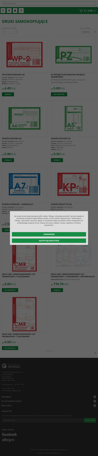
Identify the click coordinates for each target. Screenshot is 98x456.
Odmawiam (48, 234)
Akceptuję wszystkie (49, 240)
